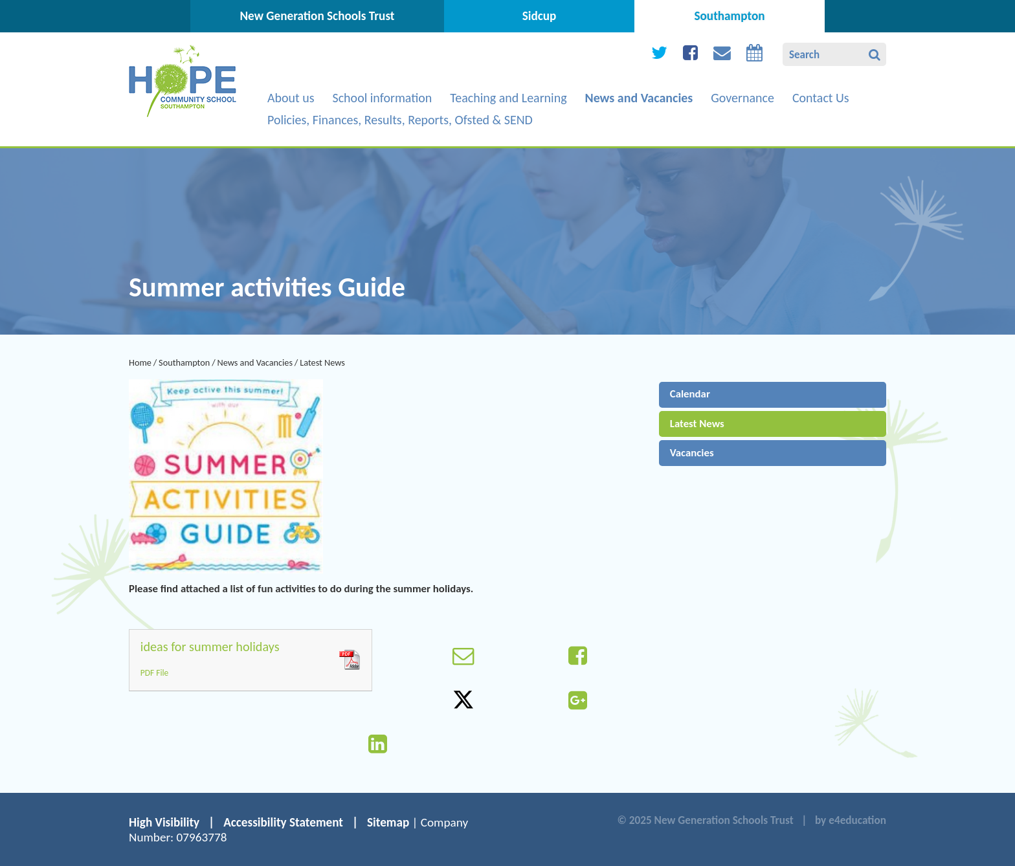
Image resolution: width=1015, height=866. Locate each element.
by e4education (850, 820)
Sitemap (388, 822)
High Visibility (164, 822)
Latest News (322, 362)
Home (140, 362)
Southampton (184, 362)
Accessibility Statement (283, 822)
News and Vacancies (255, 362)
